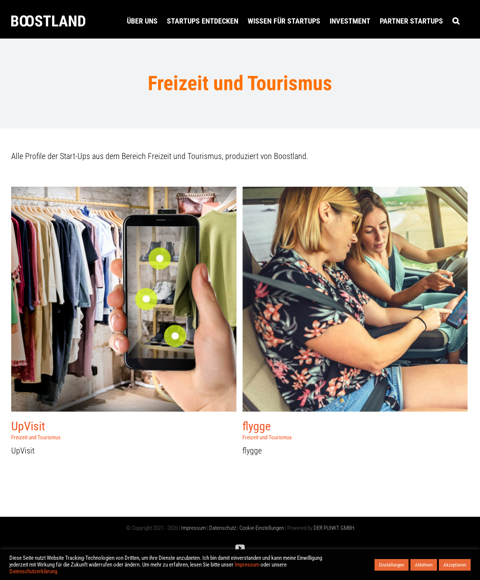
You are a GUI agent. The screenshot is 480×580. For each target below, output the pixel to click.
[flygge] (346, 192)
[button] (455, 21)
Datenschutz (222, 528)
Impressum (193, 528)
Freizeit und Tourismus (36, 437)
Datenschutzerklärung (33, 571)
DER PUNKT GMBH (333, 528)
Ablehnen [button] (423, 565)
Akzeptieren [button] (454, 565)
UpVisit (28, 426)
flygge (248, 426)
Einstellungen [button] (391, 565)
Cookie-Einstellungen (261, 528)
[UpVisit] (123, 192)
